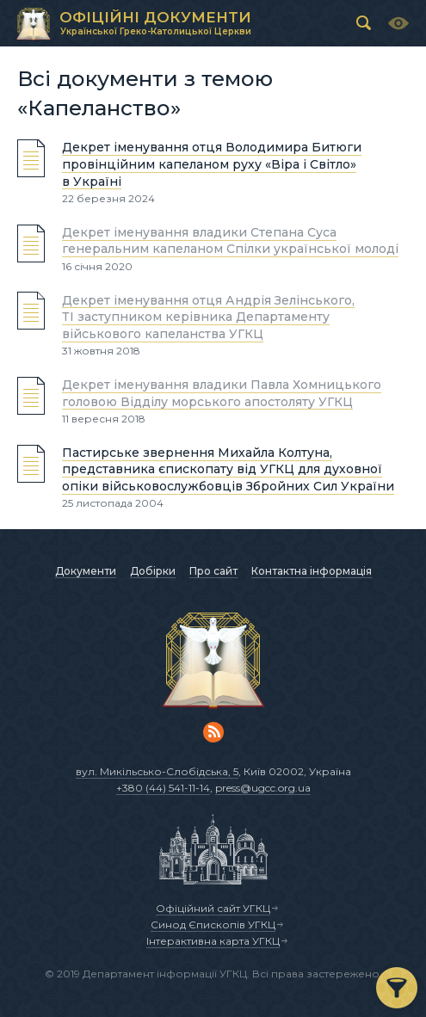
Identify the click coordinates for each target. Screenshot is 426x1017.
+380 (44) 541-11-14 (163, 787)
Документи (85, 570)
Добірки (153, 570)
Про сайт (213, 570)
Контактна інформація (311, 570)
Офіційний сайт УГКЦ (213, 908)
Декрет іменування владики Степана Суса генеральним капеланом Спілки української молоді (230, 241)
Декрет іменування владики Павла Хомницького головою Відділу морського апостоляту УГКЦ (221, 393)
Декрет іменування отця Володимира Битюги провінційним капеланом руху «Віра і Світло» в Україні (211, 163)
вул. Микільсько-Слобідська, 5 (157, 771)
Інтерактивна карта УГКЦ (213, 940)
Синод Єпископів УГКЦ (213, 924)
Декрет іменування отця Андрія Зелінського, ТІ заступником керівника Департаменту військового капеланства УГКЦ (208, 316)
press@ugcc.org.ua (263, 787)
